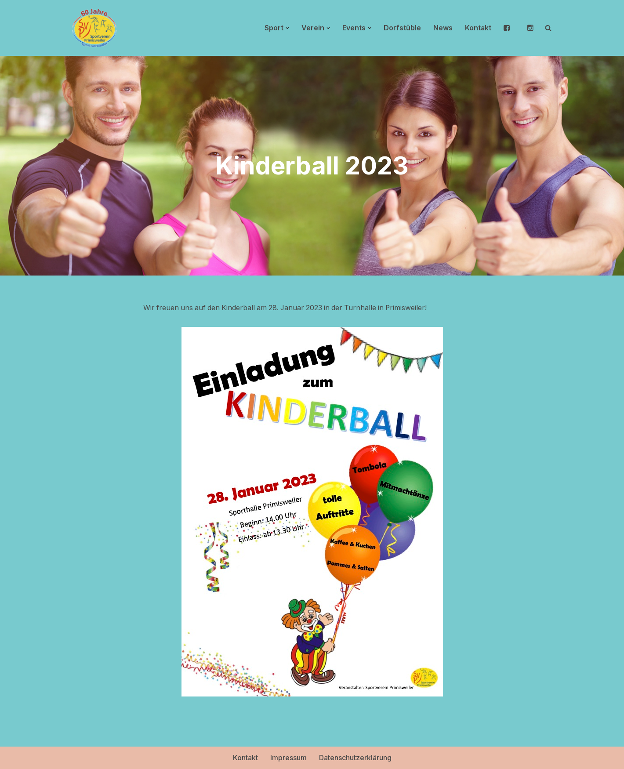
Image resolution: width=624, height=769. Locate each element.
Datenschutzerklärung (355, 757)
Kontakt (477, 27)
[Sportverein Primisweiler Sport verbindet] (94, 28)
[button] (287, 28)
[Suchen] (548, 28)
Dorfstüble (402, 27)
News (442, 27)
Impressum (288, 757)
